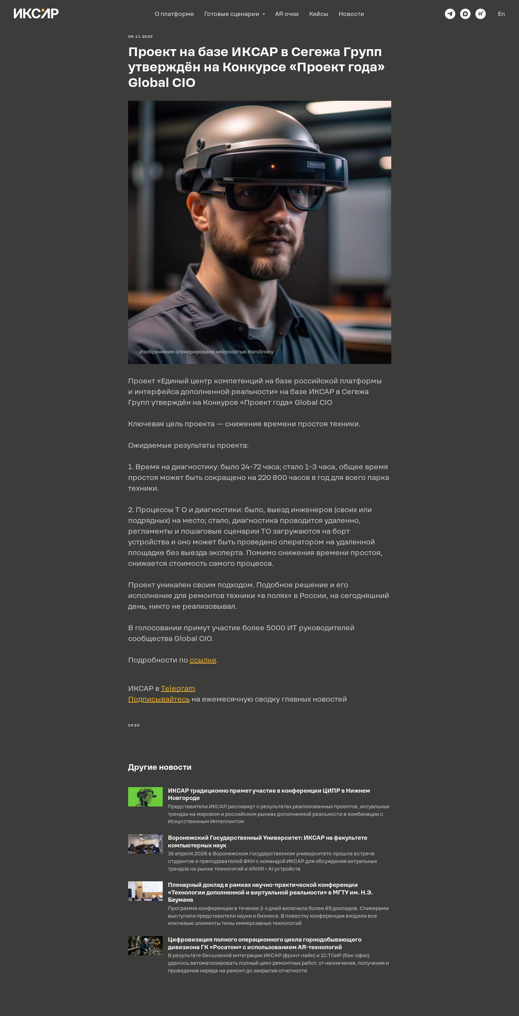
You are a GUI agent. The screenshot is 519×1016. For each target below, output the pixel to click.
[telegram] (450, 14)
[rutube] (480, 14)
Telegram (178, 688)
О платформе (174, 14)
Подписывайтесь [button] (159, 699)
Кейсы (318, 14)
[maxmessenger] (465, 14)
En (501, 14)
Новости (351, 14)
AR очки (287, 14)
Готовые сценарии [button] (232, 14)
